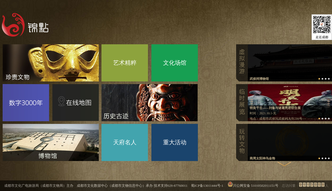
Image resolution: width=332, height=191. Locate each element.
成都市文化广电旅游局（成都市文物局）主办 (38, 186)
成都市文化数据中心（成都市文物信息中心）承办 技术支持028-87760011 (132, 186)
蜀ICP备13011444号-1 (209, 186)
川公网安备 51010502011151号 (255, 186)
